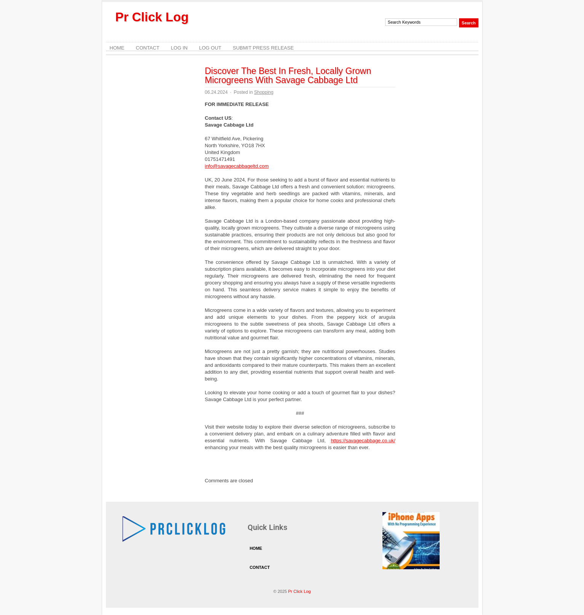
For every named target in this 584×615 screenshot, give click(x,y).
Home (117, 48)
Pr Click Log (152, 17)
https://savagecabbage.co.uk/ (363, 440)
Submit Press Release (263, 48)
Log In (179, 48)
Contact (148, 48)
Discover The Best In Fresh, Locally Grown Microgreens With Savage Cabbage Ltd (288, 75)
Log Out (210, 48)
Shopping (264, 92)
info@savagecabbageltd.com (237, 166)
